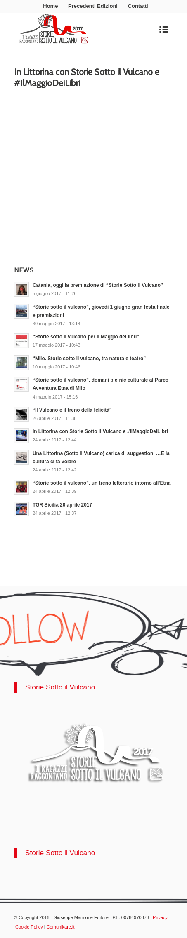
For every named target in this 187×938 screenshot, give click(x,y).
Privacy (160, 917)
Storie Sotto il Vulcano (60, 687)
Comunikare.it (61, 926)
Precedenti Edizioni (93, 6)
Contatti (138, 6)
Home (50, 6)
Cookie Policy (29, 926)
